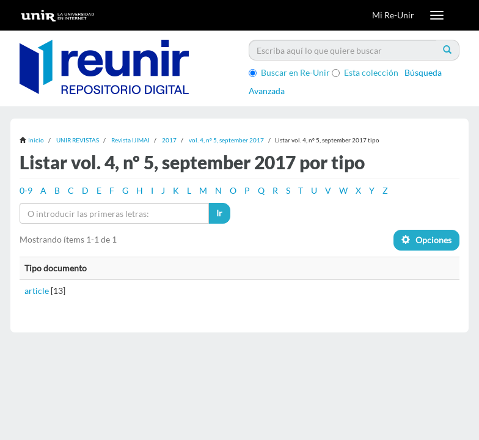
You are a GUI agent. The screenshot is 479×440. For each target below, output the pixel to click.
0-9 (26, 190)
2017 (169, 140)
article (36, 290)
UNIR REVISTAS (77, 140)
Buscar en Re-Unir (289, 72)
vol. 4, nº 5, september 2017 (226, 140)
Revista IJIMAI (130, 140)
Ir (219, 213)
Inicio (36, 140)
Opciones (426, 240)
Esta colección (365, 72)
